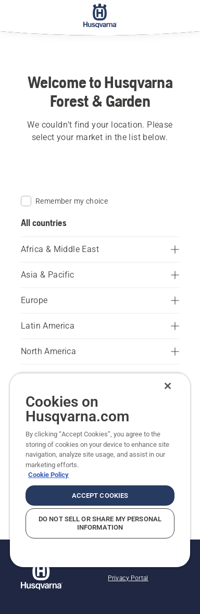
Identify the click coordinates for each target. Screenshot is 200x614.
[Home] (100, 15)
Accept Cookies (100, 495)
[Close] (168, 386)
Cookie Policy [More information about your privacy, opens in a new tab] (48, 475)
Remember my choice (64, 201)
